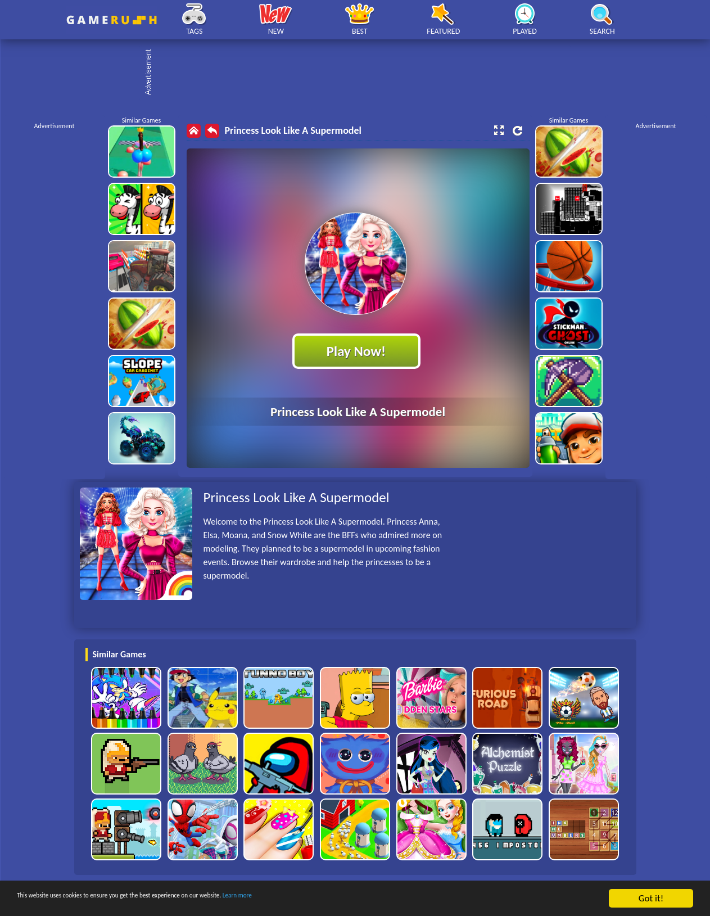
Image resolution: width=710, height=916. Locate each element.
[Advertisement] (361, 73)
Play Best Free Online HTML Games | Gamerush (111, 20)
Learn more (351, 899)
